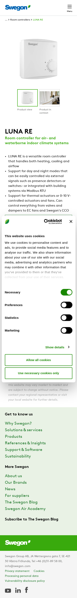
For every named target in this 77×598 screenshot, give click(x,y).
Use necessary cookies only (38, 373)
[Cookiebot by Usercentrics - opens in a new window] (46, 221)
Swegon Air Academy (25, 509)
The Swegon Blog (21, 502)
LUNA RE (38, 20)
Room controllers (20, 20)
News (10, 489)
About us (13, 476)
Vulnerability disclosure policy (25, 581)
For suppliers (17, 496)
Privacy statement (17, 571)
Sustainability (18, 456)
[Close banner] (70, 221)
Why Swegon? (18, 424)
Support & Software (23, 450)
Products (13, 437)
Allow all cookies (38, 360)
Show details (54, 347)
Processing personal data (21, 576)
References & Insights (25, 443)
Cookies (39, 571)
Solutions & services (23, 430)
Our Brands (16, 483)
